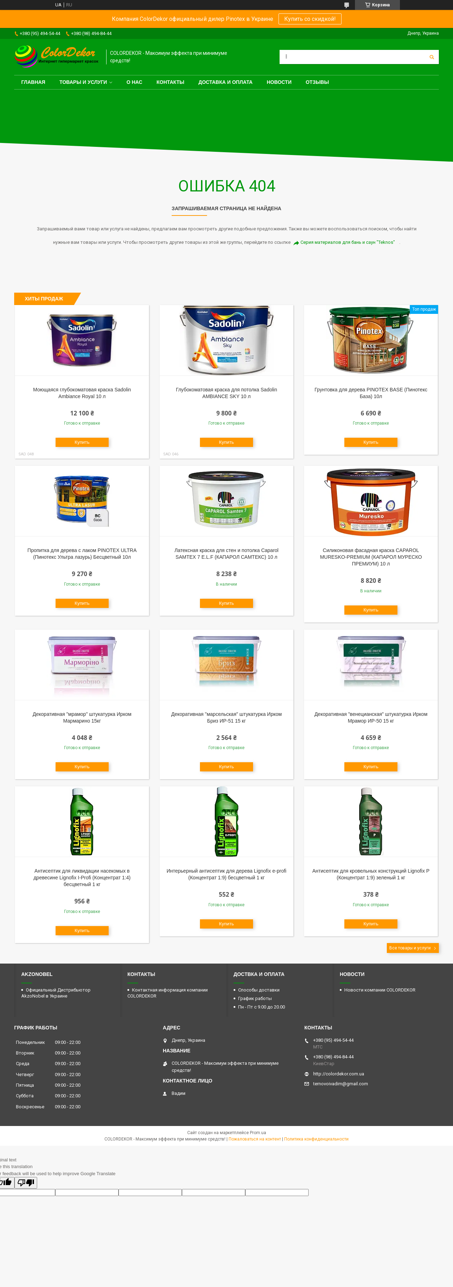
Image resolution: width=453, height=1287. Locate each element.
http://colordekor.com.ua (338, 1073)
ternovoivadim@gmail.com (340, 1083)
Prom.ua (258, 1132)
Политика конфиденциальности (316, 1139)
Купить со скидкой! (310, 19)
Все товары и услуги (410, 948)
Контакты (170, 82)
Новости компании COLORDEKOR (379, 990)
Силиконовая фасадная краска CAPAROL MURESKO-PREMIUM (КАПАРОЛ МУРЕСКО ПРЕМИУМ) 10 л (371, 557)
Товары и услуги (83, 82)
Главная (33, 82)
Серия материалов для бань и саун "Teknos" (347, 242)
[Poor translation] (26, 1183)
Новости (279, 82)
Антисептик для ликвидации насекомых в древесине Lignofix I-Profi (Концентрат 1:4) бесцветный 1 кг (82, 877)
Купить (82, 442)
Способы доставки (259, 990)
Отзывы (317, 82)
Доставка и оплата (226, 82)
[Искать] (432, 57)
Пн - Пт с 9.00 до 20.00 (261, 1007)
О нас (134, 82)
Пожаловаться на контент (255, 1139)
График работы (255, 998)
